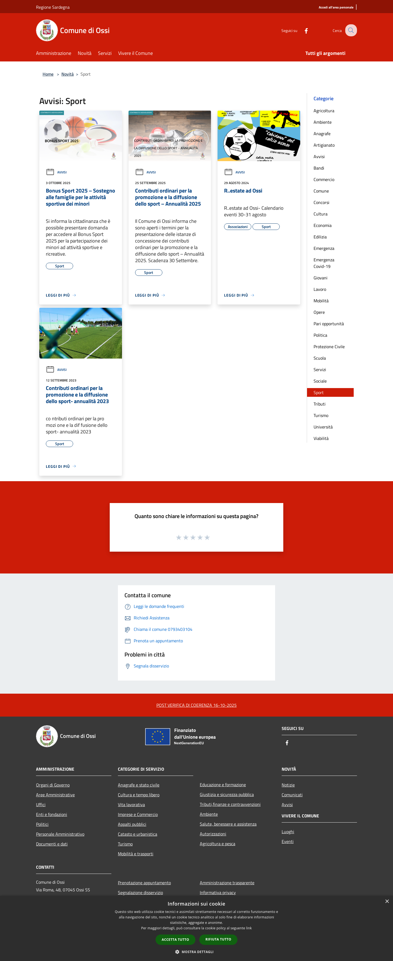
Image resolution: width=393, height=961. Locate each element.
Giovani (320, 277)
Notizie (288, 785)
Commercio (324, 179)
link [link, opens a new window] (249, 928)
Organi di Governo (53, 785)
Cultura (320, 214)
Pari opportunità (329, 323)
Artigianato (324, 145)
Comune (321, 191)
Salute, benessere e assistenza (228, 824)
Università (323, 427)
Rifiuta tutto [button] (218, 939)
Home (48, 74)
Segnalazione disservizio (140, 892)
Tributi (320, 404)
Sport (319, 392)
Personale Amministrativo (60, 834)
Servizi (320, 369)
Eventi (288, 841)
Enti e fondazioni (51, 814)
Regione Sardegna (53, 7)
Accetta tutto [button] (175, 939)
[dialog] (196, 928)
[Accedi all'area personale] (336, 7)
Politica (320, 335)
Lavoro (320, 289)
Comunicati (292, 794)
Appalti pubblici (132, 824)
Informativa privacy (218, 892)
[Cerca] (350, 30)
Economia (323, 225)
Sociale (320, 381)
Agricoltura (324, 110)
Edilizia (320, 236)
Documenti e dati (52, 844)
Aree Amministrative (55, 794)
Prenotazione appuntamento (144, 882)
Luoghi (288, 831)
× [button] (387, 902)
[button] (196, 951)
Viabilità (321, 438)
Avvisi (56, 172)
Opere (319, 312)
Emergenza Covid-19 (324, 263)
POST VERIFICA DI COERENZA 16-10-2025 (196, 705)
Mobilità (321, 300)
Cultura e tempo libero (138, 794)
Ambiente (323, 122)
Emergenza (324, 248)
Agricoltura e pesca (217, 843)
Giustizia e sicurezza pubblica (227, 794)
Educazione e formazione (223, 784)
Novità (67, 74)
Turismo (321, 415)
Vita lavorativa (131, 804)
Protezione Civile (329, 346)
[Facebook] (301, 30)
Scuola (320, 358)
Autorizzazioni (213, 833)
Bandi (319, 168)
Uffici (41, 804)
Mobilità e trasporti (135, 853)
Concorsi (321, 202)
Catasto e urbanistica (137, 834)
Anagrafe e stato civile (138, 785)
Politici (42, 824)
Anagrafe (322, 133)
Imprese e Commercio (138, 814)
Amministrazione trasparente (227, 882)
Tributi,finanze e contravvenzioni (230, 804)
